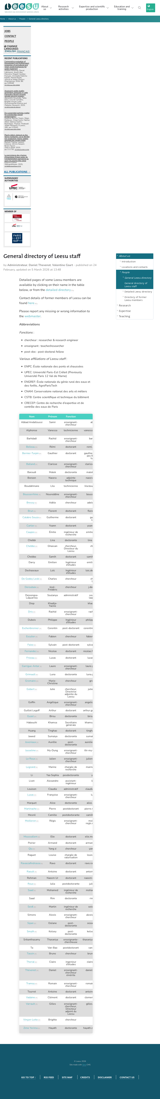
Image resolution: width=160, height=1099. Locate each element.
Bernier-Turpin (30, 453)
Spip (84, 1064)
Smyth (30, 931)
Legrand (30, 767)
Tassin (30, 953)
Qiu (30, 848)
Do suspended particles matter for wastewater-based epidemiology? (17, 115)
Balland (30, 464)
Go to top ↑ (28, 1077)
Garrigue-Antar (30, 666)
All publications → (17, 172)
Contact (10, 36)
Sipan (30, 923)
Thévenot (30, 970)
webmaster (33, 316)
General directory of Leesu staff (136, 284)
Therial (31, 962)
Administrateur (17, 265)
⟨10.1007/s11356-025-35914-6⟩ (12, 107)
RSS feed (49, 1077)
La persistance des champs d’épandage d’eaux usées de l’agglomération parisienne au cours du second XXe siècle (17, 158)
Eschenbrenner (30, 628)
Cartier (30, 525)
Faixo (30, 645)
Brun (30, 511)
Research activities (66, 8)
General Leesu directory (39, 19)
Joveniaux (30, 742)
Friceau (30, 658)
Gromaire (30, 681)
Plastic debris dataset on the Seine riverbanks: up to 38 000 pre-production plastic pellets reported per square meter (17, 138)
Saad (30, 890)
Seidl (30, 906)
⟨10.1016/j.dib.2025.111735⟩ (22, 149)
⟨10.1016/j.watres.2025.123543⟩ (13, 129)
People (22, 19)
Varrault (30, 1004)
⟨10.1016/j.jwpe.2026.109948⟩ (12, 85)
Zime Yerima (30, 1028)
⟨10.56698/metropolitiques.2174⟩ (13, 166)
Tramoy (30, 983)
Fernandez (30, 651)
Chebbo (30, 546)
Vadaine (30, 997)
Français (23, 51)
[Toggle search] (140, 8)
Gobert (31, 689)
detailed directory (58, 290)
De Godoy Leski (30, 579)
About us (46, 8)
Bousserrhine (30, 494)
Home (2, 19)
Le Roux (30, 758)
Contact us (127, 1077)
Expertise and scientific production (94, 8)
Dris (30, 611)
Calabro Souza (30, 517)
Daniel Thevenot (40, 265)
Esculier (30, 636)
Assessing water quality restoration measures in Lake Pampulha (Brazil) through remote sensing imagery (16, 93)
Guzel (30, 716)
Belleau (30, 447)
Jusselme (30, 750)
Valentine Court (62, 265)
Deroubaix (30, 587)
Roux (30, 884)
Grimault (30, 674)
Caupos (30, 532)
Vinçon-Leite (30, 1019)
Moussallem (31, 836)
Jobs (7, 31)
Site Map (67, 1077)
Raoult (30, 871)
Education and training (124, 8)
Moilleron (30, 821)
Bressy (30, 502)
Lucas (30, 795)
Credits (85, 1077)
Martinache (30, 808)
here (31, 303)
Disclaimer (105, 1077)
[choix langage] (150, 7)
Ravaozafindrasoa (30, 863)
